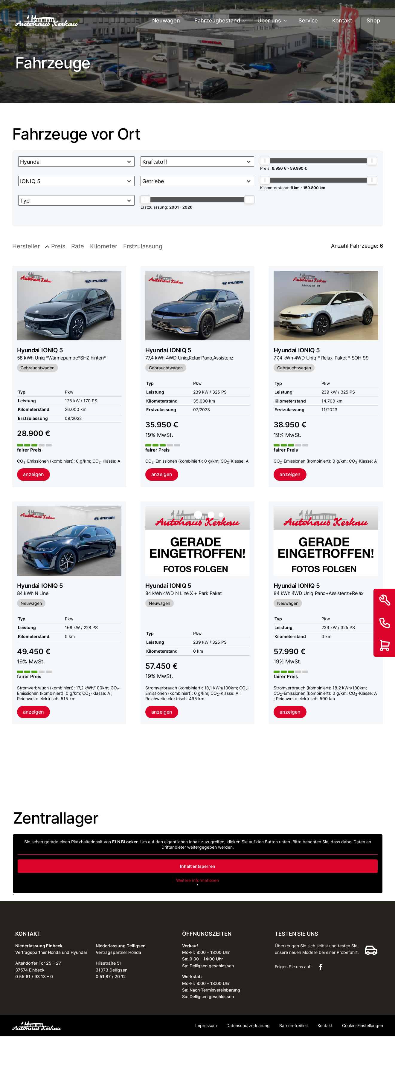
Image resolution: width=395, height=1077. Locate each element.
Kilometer (103, 246)
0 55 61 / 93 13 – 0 (34, 977)
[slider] (145, 199)
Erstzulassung (142, 246)
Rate (77, 246)
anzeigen (33, 475)
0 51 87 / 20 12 (111, 977)
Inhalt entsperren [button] (197, 867)
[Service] (384, 600)
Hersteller (26, 246)
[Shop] (384, 645)
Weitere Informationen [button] (197, 881)
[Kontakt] (384, 622)
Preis (58, 246)
